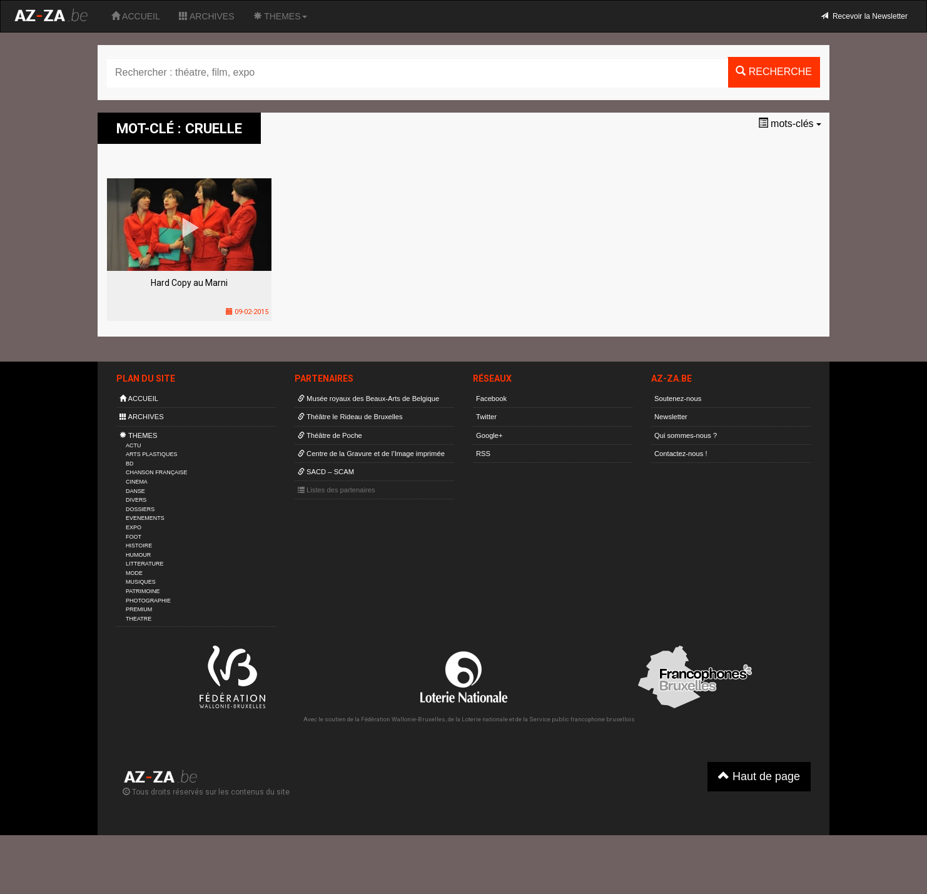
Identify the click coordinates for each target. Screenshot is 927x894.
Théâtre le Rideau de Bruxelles (350, 416)
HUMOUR (138, 555)
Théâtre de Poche (330, 435)
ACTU (133, 445)
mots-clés (789, 123)
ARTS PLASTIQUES (151, 454)
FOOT (133, 537)
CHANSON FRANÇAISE (157, 472)
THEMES (280, 16)
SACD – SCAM (326, 471)
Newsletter (670, 416)
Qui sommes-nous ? (685, 435)
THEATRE (138, 619)
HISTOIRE (139, 545)
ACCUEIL (135, 16)
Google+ (489, 435)
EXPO (133, 527)
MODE (134, 573)
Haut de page (759, 776)
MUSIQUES (141, 582)
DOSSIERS (140, 509)
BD (129, 463)
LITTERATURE (145, 564)
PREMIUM (139, 609)
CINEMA (137, 482)
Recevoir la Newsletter (864, 16)
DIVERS (136, 500)
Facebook (491, 398)
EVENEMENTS (145, 518)
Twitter (486, 416)
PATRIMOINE (143, 591)
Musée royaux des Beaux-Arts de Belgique (368, 398)
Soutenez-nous (677, 398)
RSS (483, 453)
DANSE (135, 491)
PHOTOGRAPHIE (148, 600)
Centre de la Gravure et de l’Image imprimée (371, 453)
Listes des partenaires (336, 490)
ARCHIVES (207, 16)
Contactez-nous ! (680, 453)
